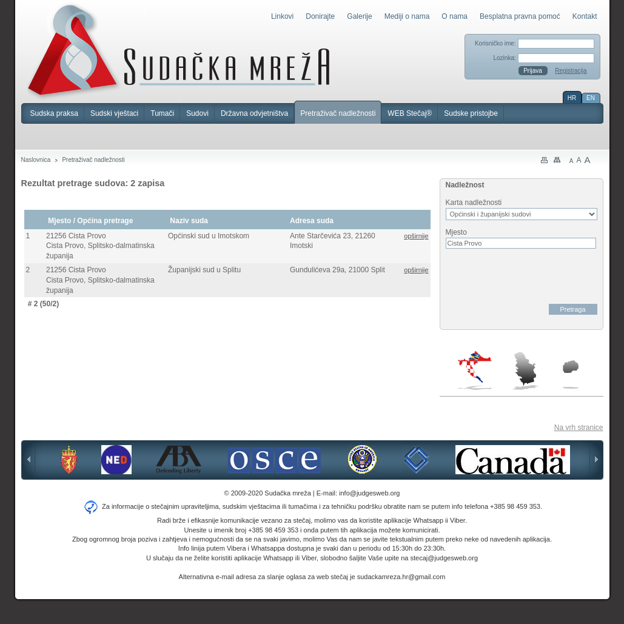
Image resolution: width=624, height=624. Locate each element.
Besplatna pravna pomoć (520, 16)
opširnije (416, 236)
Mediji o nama (407, 16)
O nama (454, 16)
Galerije (359, 16)
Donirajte (320, 16)
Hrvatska (476, 370)
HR (572, 98)
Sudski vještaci (114, 113)
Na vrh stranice (578, 427)
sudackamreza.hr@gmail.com (401, 576)
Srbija (525, 370)
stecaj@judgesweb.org (444, 558)
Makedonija (571, 374)
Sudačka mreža (178, 51)
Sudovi (197, 113)
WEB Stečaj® (409, 113)
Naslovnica (36, 159)
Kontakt (584, 16)
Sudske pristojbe (471, 113)
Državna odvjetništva (254, 113)
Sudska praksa (54, 113)
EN (590, 98)
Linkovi (282, 16)
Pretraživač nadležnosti (337, 113)
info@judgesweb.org (369, 493)
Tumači (162, 113)
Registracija (570, 70)
